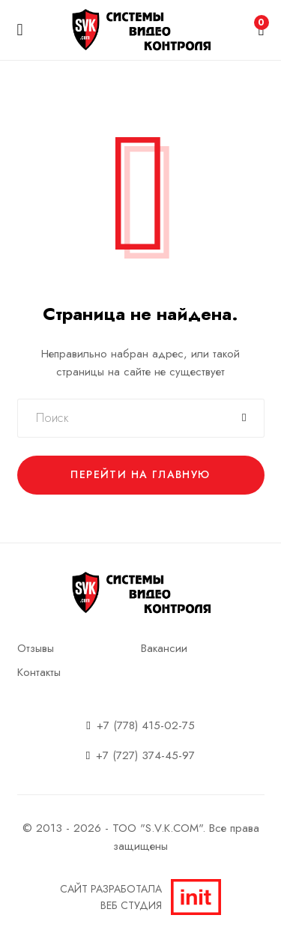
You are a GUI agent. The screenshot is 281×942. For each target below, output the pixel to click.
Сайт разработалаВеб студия (140, 897)
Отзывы (35, 648)
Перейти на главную (140, 474)
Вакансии (164, 648)
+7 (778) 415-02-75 (146, 725)
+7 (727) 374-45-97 (145, 755)
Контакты (39, 672)
